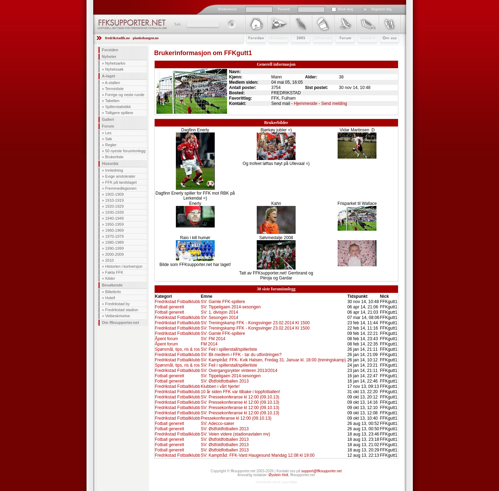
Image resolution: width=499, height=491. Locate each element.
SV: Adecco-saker (217, 423)
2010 (109, 260)
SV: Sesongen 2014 (219, 317)
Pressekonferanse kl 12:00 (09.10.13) (236, 418)
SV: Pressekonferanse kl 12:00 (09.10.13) (240, 397)
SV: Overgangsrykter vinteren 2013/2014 (239, 370)
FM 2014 (209, 344)
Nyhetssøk (114, 69)
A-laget (108, 76)
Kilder (110, 278)
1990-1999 (114, 248)
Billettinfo (113, 292)
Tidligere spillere (119, 113)
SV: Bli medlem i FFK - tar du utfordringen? (241, 354)
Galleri (362, 48)
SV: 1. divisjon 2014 (219, 312)
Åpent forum (166, 338)
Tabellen (112, 101)
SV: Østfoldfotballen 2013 (225, 381)
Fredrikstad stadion (121, 310)
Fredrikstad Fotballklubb (177, 301)
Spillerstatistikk (118, 107)
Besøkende (112, 285)
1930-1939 (114, 212)
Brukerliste (114, 157)
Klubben (275, 48)
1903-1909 (114, 194)
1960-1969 (114, 230)
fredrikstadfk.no (117, 38)
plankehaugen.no (146, 38)
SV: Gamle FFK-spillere (223, 301)
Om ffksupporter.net (120, 322)
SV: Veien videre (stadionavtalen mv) (235, 434)
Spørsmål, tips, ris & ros (177, 349)
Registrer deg (382, 9)
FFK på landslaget (121, 182)
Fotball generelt (169, 306)
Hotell (110, 298)
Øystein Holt (278, 475)
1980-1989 (114, 242)
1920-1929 (114, 206)
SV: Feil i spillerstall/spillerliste (229, 349)
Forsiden (253, 48)
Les (108, 133)
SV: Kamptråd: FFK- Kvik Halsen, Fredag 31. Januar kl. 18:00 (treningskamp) (273, 359)
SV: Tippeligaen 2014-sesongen (231, 306)
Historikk (110, 163)
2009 (294, 48)
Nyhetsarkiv (115, 63)
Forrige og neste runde (124, 95)
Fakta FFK (114, 272)
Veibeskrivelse (117, 316)
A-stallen (112, 83)
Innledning (114, 170)
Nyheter (109, 56)
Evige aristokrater (120, 176)
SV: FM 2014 (213, 338)
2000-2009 (114, 254)
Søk (177, 24)
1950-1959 (114, 224)
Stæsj (317, 48)
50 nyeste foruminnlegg (125, 151)
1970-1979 (114, 236)
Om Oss (386, 48)
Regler (111, 145)
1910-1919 (114, 200)
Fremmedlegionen (121, 188)
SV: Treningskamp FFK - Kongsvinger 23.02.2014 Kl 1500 (255, 322)
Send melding (334, 103)
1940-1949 (114, 218)
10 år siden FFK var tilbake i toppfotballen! (240, 391)
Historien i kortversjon (124, 266)
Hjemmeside (305, 103)
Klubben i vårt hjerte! (220, 386)
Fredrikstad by (117, 304)
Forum (340, 48)
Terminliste (114, 89)
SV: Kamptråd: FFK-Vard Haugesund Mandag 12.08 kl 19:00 (257, 455)
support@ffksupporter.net (321, 471)
